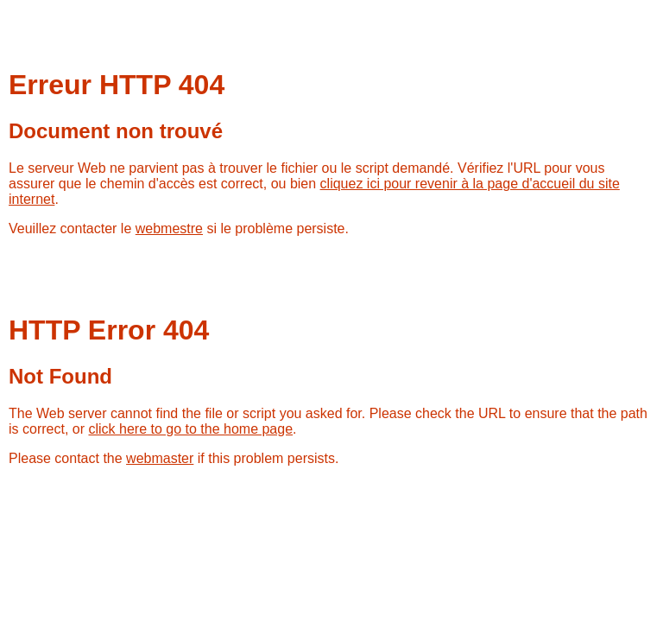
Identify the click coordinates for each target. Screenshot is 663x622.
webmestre (169, 228)
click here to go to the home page (190, 429)
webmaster (159, 458)
